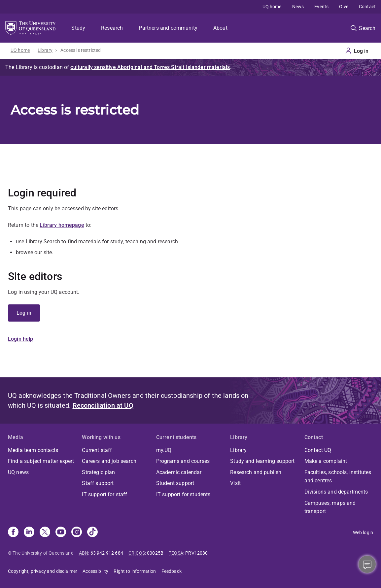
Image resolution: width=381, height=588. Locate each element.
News (298, 6)
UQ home (272, 6)
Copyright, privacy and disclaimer (42, 571)
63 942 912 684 (106, 553)
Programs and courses (183, 461)
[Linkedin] (29, 532)
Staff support (98, 483)
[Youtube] (60, 532)
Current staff (97, 450)
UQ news (18, 472)
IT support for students (183, 494)
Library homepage (62, 225)
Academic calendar (179, 472)
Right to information (135, 571)
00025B (155, 553)
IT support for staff (104, 494)
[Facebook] (13, 532)
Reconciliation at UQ (103, 405)
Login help (20, 339)
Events (321, 6)
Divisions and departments (336, 492)
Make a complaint (325, 461)
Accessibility (95, 571)
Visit (235, 483)
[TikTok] (92, 532)
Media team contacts (33, 450)
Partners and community (168, 28)
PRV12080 (196, 553)
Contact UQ (317, 450)
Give (343, 6)
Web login (363, 532)
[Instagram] (76, 532)
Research (112, 28)
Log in (24, 313)
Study (78, 28)
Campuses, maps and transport (330, 507)
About (220, 28)
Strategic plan (98, 472)
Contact (367, 6)
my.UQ (164, 450)
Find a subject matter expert (41, 461)
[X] (45, 532)
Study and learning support (262, 461)
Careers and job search (109, 461)
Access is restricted (80, 50)
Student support (175, 483)
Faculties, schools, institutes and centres (337, 476)
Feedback (171, 571)
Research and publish (255, 472)
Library (45, 50)
